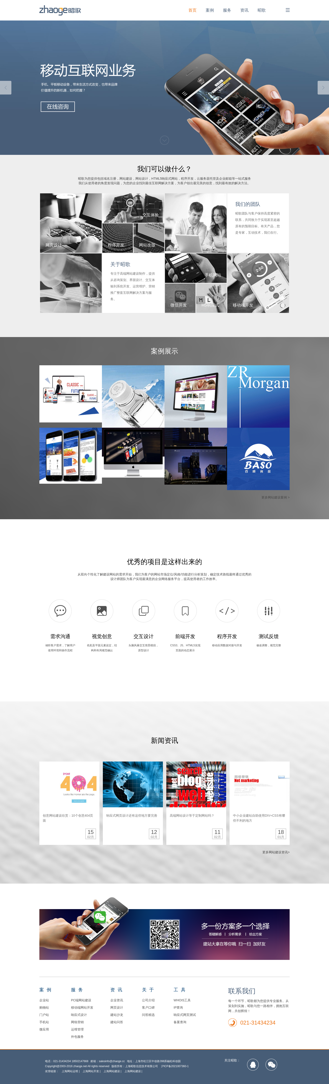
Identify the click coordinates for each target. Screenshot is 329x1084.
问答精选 (148, 1015)
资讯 (244, 10)
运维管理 (77, 1029)
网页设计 (116, 1007)
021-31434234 (258, 1023)
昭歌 (262, 10)
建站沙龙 (116, 1015)
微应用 (44, 1029)
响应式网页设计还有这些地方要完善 (131, 815)
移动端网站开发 (82, 1007)
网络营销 (77, 1022)
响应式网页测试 (185, 1015)
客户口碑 (148, 1007)
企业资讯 (116, 1000)
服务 (227, 10)
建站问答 (116, 1022)
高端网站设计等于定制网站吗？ (192, 815)
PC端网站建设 (81, 1000)
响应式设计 (79, 1015)
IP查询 (178, 1007)
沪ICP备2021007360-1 (175, 1066)
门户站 (44, 1015)
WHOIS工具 (182, 1000)
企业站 (44, 1000)
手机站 (44, 1022)
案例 (210, 10)
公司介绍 (148, 1000)
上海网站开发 (91, 1071)
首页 (192, 10)
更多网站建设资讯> (276, 852)
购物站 (44, 1007)
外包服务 (77, 1036)
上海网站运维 (70, 1071)
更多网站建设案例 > (275, 497)
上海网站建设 (112, 1071)
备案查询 (180, 1022)
